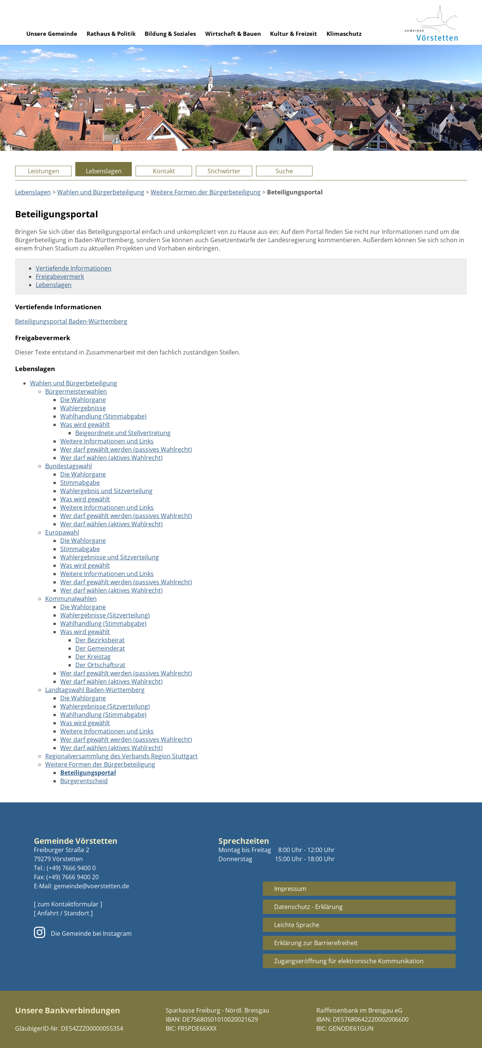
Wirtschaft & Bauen (233, 33)
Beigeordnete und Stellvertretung (123, 433)
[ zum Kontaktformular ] (68, 904)
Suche (284, 171)
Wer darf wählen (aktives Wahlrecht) (111, 458)
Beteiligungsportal (88, 772)
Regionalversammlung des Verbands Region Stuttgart (121, 756)
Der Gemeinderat (100, 648)
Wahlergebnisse (83, 408)
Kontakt (164, 171)
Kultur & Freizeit (293, 33)
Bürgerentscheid (84, 781)
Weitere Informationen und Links (107, 441)
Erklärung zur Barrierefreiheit (316, 943)
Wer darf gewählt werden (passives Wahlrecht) (126, 449)
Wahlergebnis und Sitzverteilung (106, 491)
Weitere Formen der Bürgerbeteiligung (206, 192)
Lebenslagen (104, 171)
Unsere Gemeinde (51, 33)
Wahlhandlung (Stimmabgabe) (103, 416)
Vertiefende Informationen (73, 268)
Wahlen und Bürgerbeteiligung (100, 192)
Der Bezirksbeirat (100, 640)
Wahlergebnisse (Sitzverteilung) (105, 615)
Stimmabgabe (80, 482)
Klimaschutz (344, 33)
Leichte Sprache (296, 925)
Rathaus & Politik (111, 33)
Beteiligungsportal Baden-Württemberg (71, 321)
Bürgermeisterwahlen (76, 391)
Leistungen (43, 171)
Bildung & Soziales (170, 33)
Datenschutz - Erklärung (308, 907)
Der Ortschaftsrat (100, 665)
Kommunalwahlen (71, 598)
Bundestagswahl (68, 466)
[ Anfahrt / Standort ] (63, 913)
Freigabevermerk (60, 276)
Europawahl (62, 532)
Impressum (290, 889)
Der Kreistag (93, 656)
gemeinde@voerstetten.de (91, 886)
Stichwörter (224, 171)
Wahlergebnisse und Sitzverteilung (109, 557)
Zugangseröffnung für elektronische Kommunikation (349, 961)
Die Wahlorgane (83, 400)
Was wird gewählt (85, 424)
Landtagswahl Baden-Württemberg (95, 690)
